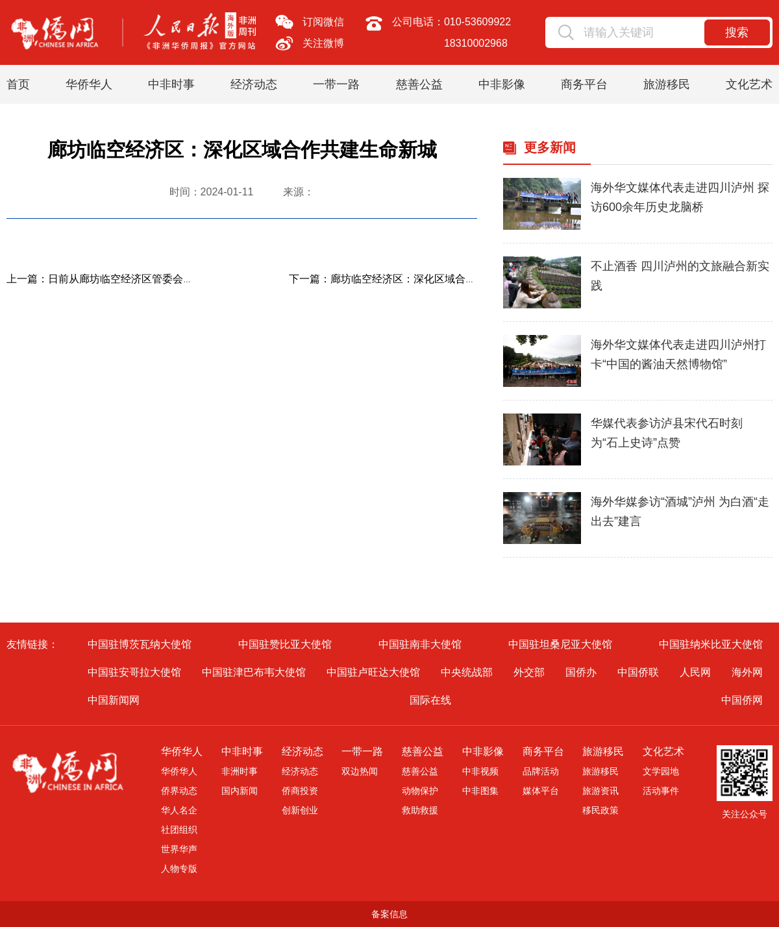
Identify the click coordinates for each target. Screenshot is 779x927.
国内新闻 (239, 790)
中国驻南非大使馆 (420, 644)
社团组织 (179, 829)
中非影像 (501, 84)
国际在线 (430, 700)
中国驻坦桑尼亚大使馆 (560, 644)
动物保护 (420, 790)
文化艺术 (749, 84)
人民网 (695, 672)
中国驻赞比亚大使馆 (285, 644)
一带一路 (336, 84)
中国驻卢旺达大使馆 (373, 672)
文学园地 (661, 771)
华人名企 (179, 810)
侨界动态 (179, 790)
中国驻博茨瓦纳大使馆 (140, 644)
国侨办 (581, 672)
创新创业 (300, 810)
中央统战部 (467, 672)
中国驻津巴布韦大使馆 (254, 672)
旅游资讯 (600, 790)
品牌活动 (541, 771)
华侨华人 (89, 84)
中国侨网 (742, 700)
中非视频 (480, 771)
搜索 (736, 32)
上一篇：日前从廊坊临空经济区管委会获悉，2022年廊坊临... (147, 278)
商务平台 (584, 84)
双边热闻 (359, 771)
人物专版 (179, 868)
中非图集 (480, 790)
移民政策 (600, 810)
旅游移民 (666, 84)
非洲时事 (239, 771)
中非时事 (171, 84)
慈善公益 (419, 84)
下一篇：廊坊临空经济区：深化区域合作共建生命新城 (413, 278)
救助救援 (420, 810)
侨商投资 (300, 790)
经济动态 (253, 84)
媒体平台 (541, 790)
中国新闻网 (114, 700)
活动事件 (661, 790)
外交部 (529, 672)
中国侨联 (638, 672)
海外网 (747, 672)
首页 (18, 84)
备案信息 (389, 914)
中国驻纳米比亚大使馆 (711, 644)
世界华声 (179, 849)
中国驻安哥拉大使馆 (134, 672)
